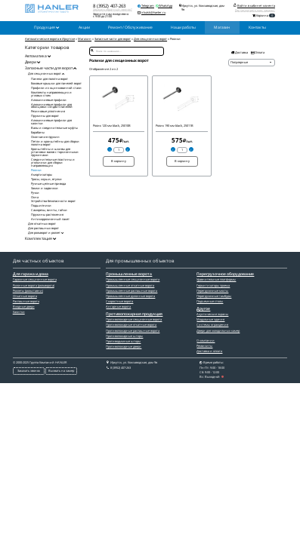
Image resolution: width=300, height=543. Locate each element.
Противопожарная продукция (134, 314)
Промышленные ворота (129, 274)
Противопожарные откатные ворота (131, 325)
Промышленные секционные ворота (132, 279)
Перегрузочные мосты (212, 291)
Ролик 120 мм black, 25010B (112, 125)
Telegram (146, 6)
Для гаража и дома (30, 274)
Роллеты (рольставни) (28, 291)
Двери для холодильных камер (218, 331)
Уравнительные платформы (216, 279)
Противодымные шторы (123, 341)
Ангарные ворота (118, 306)
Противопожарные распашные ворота (132, 331)
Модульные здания (210, 319)
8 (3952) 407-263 (109, 5)
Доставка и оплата (209, 351)
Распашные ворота (26, 301)
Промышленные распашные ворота (131, 291)
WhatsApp (164, 6)
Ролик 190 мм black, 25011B (174, 125)
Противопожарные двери (123, 346)
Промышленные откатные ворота (130, 285)
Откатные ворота (25, 296)
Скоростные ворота (119, 301)
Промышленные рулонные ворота (130, 296)
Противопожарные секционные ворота (134, 319)
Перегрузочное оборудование (225, 274)
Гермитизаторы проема (213, 285)
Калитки (19, 312)
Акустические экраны (212, 314)
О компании (205, 340)
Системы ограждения (212, 325)
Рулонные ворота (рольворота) (33, 285)
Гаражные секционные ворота (35, 279)
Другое (203, 309)
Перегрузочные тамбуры (213, 296)
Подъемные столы (209, 301)
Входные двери (24, 306)
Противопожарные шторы (124, 336)
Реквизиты (204, 346)
